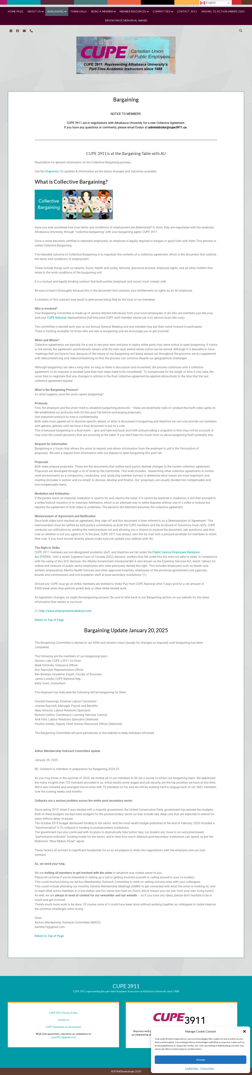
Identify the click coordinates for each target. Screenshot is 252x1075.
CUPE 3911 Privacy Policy (63, 1012)
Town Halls (78, 11)
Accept (200, 1059)
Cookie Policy (192, 1068)
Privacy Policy (207, 1068)
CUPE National (57, 317)
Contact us (63, 1019)
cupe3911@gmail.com (63, 1037)
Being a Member (102, 11)
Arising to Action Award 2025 (223, 11)
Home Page (15, 11)
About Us (34, 11)
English (208, 3)
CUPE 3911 (126, 986)
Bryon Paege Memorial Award (126, 20)
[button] (244, 1031)
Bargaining (55, 11)
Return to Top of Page (49, 620)
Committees (161, 11)
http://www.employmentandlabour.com (65, 611)
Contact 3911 (187, 11)
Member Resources (133, 11)
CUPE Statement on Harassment (63, 1026)
